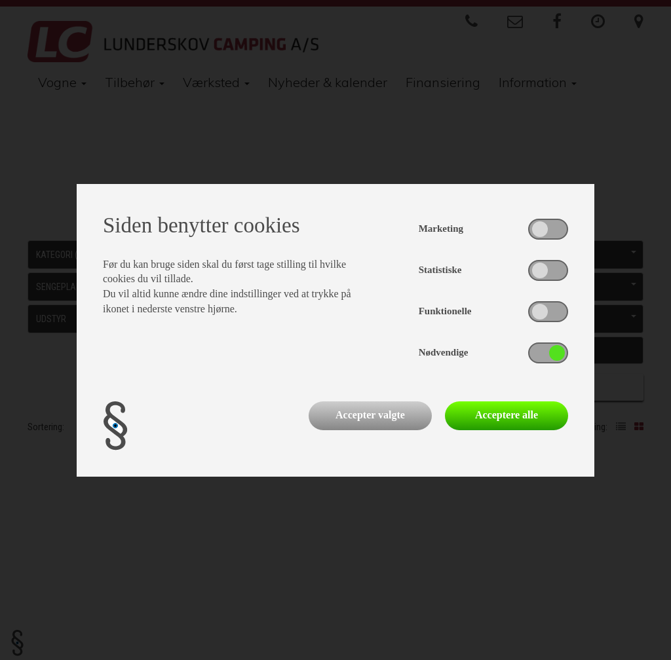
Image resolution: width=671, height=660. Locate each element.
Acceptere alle (506, 414)
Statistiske (440, 270)
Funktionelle (445, 311)
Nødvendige (444, 352)
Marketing (441, 228)
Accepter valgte (370, 414)
